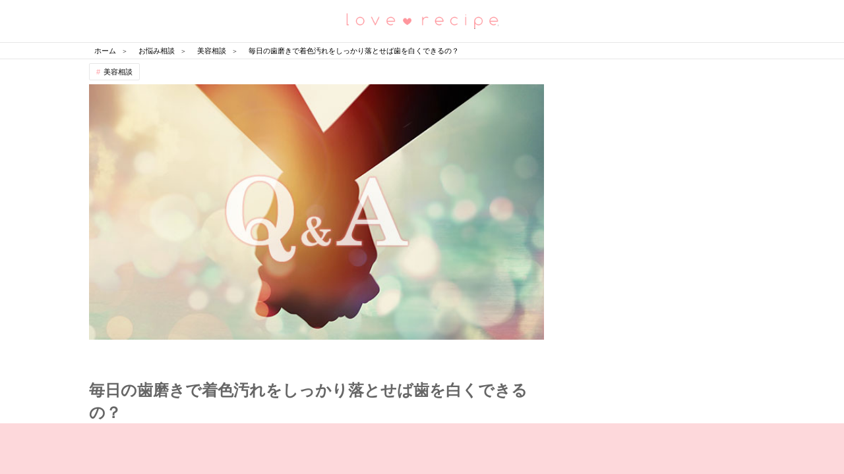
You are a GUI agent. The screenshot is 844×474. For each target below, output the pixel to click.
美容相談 (118, 72)
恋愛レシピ (422, 20)
